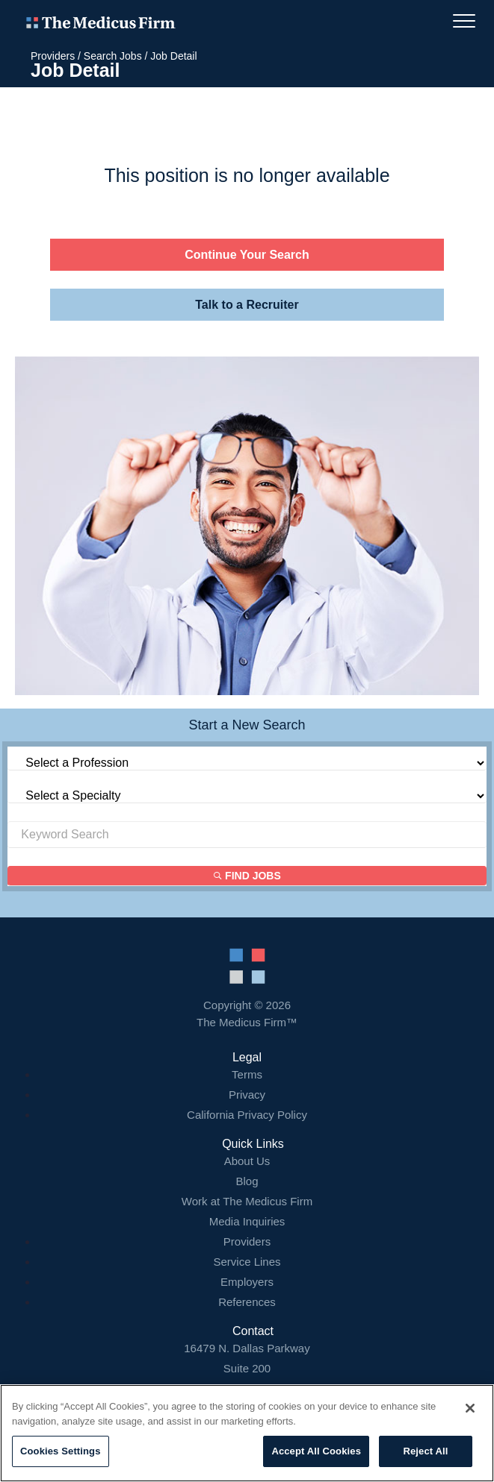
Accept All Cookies (316, 1451)
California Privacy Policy (247, 1114)
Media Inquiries (247, 1221)
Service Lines (246, 1261)
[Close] (470, 1408)
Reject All (425, 1451)
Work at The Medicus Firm (247, 1201)
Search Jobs (113, 56)
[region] (247, 1433)
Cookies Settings (60, 1451)
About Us (247, 1161)
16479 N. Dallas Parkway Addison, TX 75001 (247, 1368)
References (247, 1302)
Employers (247, 1281)
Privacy (247, 1094)
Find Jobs (247, 876)
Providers (53, 56)
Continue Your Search (247, 254)
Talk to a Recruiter (246, 304)
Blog (246, 1181)
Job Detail (173, 56)
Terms (247, 1074)
